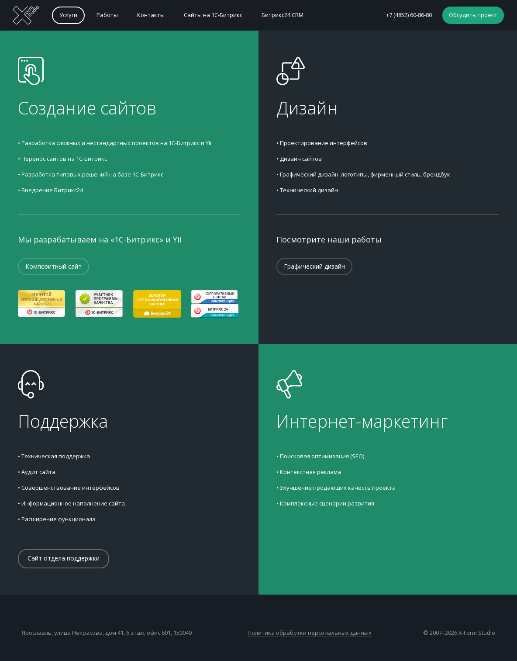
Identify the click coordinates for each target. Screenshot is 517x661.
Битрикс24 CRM (282, 15)
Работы (107, 15)
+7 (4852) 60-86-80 (409, 15)
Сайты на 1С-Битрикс (213, 15)
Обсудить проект (473, 15)
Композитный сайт (53, 266)
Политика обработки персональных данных (310, 633)
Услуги (68, 15)
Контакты (151, 15)
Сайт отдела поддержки (64, 558)
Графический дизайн (314, 266)
